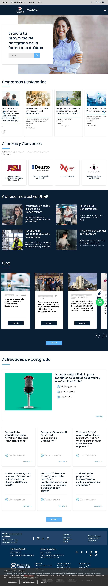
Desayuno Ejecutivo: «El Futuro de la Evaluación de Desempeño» (54, 436)
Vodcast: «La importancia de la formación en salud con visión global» (16, 436)
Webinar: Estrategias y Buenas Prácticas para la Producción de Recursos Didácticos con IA (18, 479)
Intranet (31, 2)
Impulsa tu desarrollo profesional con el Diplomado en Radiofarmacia (14, 302)
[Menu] (105, 10)
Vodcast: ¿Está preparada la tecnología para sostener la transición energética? (88, 479)
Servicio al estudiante (17, 2)
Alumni (40, 2)
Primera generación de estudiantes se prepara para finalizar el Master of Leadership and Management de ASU (48, 307)
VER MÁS (16, 323)
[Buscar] (24, 55)
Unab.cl (4, 2)
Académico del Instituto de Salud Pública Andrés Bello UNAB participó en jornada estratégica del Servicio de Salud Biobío (82, 306)
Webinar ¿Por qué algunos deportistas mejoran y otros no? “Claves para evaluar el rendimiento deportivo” (88, 439)
